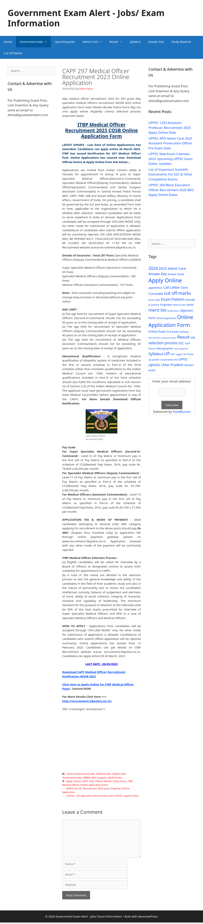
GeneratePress (148, 916)
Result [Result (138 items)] (183, 337)
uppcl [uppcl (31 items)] (179, 354)
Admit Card (94, 41)
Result (118, 41)
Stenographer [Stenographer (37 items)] (164, 348)
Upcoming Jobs (65, 42)
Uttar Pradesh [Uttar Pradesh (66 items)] (172, 364)
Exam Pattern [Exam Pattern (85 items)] (172, 299)
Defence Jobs (103, 773)
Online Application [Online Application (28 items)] (166, 318)
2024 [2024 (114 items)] (153, 268)
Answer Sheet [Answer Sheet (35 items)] (176, 274)
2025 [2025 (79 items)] (163, 268)
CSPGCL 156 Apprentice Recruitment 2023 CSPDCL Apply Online (102, 795)
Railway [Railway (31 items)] (184, 331)
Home (8, 42)
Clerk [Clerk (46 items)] (184, 288)
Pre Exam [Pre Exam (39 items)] (173, 331)
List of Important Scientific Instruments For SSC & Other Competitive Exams (170, 174)
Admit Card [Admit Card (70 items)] (177, 268)
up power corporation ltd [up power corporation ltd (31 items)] (162, 359)
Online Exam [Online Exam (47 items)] (157, 331)
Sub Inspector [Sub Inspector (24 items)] (181, 348)
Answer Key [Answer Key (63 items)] (157, 274)
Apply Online (73, 781)
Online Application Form (94, 785)
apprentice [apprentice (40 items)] (155, 287)
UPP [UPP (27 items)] (173, 354)
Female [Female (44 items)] (190, 300)
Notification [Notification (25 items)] (173, 310)
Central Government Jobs (80, 773)
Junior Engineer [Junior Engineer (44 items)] (161, 304)
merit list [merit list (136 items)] (157, 310)
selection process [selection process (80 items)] (163, 342)
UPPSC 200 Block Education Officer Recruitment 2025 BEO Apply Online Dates (171, 190)
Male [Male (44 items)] (190, 304)
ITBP (129, 781)
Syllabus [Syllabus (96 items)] (155, 353)
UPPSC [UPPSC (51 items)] (183, 359)
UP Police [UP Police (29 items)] (188, 354)
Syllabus (135, 42)
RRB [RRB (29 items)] (192, 337)
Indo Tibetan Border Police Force (107, 781)
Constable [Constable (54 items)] (155, 293)
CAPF (85, 781)
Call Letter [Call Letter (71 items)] (171, 287)
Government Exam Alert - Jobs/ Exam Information (86, 18)
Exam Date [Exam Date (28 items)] (154, 300)
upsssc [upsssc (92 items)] (154, 364)
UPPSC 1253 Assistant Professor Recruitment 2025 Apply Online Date (169, 127)
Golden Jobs (119, 773)
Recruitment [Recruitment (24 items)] (154, 337)
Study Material (181, 42)
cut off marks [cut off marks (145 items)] (177, 293)
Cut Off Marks (13, 53)
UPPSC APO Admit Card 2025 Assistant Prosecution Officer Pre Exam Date (170, 143)
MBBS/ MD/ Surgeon (95, 777)
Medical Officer (70, 785)
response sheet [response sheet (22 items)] (169, 337)
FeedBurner (182, 411)
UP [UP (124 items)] (167, 353)
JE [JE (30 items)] (149, 304)
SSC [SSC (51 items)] (181, 343)
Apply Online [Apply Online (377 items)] (165, 280)
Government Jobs (35, 41)
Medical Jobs (115, 777)
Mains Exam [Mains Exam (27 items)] (179, 304)
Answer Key (156, 42)
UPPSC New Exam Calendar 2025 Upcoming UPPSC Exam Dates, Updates (170, 159)
